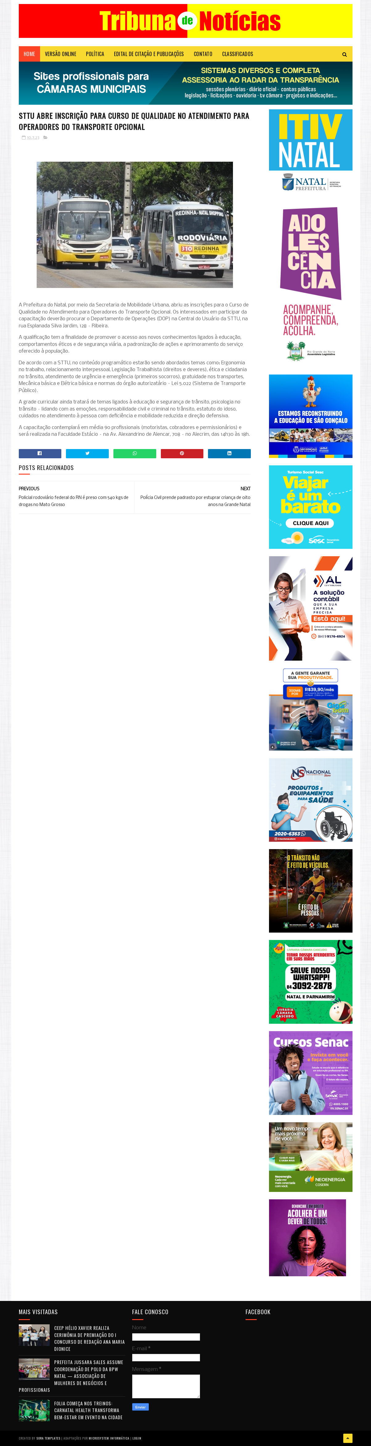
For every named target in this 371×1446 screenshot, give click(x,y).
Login (136, 1438)
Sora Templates (48, 1438)
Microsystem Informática (109, 1438)
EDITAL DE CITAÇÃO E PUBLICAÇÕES (149, 54)
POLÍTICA (95, 54)
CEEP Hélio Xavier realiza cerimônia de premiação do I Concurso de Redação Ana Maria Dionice (89, 1338)
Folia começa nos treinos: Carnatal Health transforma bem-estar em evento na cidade (88, 1410)
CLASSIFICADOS (237, 54)
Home (29, 54)
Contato (203, 54)
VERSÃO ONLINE (60, 54)
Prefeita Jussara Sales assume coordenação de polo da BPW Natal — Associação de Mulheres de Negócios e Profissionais (71, 1376)
